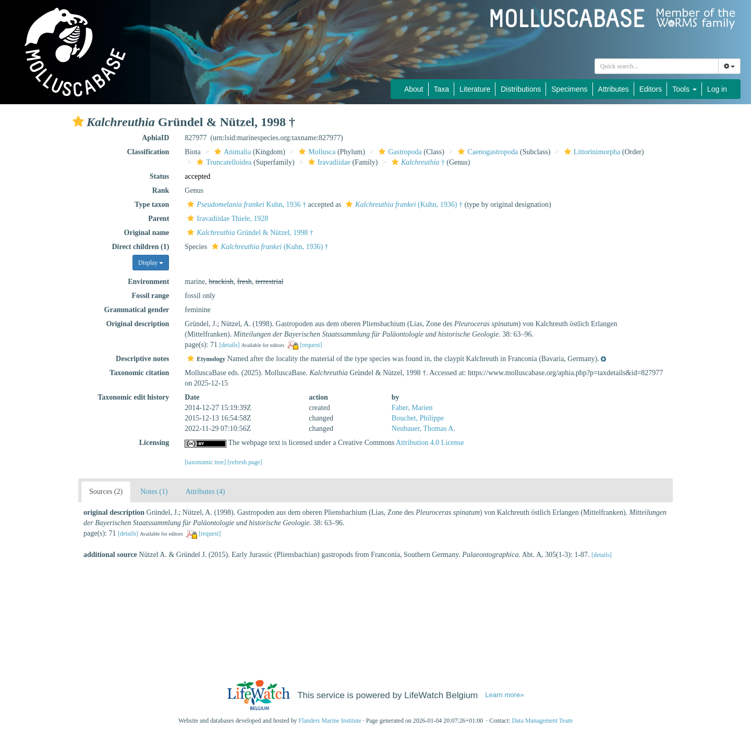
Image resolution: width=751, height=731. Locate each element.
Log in (717, 89)
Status (159, 176)
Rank (160, 190)
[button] (78, 121)
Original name (146, 233)
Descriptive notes (142, 359)
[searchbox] (656, 66)
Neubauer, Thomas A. (423, 428)
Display (150, 262)
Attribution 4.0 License (430, 443)
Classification (148, 152)
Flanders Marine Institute (330, 720)
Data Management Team (542, 720)
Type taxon (152, 204)
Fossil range (150, 296)
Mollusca (315, 152)
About (413, 89)
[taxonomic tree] (205, 462)
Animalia (231, 152)
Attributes (613, 89)
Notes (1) (154, 491)
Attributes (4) (205, 491)
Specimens (569, 89)
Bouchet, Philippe (418, 418)
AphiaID (155, 138)
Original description (137, 324)
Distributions (521, 89)
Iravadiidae (328, 162)
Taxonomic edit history (133, 397)
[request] (311, 345)
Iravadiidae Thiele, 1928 (226, 218)
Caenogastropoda (486, 152)
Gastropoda (399, 152)
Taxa (442, 89)
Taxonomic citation (139, 373)
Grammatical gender (136, 310)
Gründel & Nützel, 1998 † (249, 233)
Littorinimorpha (591, 152)
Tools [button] (684, 89)
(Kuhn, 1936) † (403, 204)
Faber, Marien (412, 408)
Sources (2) (106, 491)
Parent (158, 218)
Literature (474, 89)
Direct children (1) (140, 247)
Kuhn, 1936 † (245, 204)
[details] (229, 345)
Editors (650, 89)
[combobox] (657, 66)
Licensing (154, 443)
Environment (148, 282)
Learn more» (504, 695)
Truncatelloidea (222, 162)
